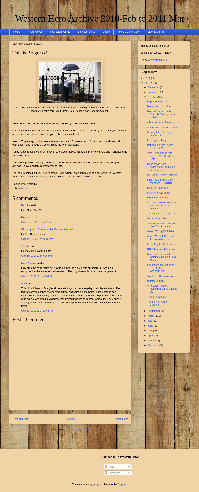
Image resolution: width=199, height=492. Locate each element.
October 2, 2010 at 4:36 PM (36, 255)
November (154, 92)
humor (25, 188)
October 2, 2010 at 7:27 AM (36, 222)
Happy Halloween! (157, 101)
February (153, 345)
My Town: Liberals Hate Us (162, 174)
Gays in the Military (157, 218)
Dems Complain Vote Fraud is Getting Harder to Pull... (161, 114)
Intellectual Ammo (60, 31)
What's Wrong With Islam (161, 231)
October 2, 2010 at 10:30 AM (37, 238)
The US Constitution (129, 31)
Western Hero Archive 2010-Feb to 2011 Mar (99, 18)
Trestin (25, 246)
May (150, 330)
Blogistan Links (86, 31)
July (150, 320)
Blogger (122, 484)
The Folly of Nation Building (157, 303)
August (152, 315)
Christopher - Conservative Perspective (44, 229)
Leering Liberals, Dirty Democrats (159, 134)
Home (16, 31)
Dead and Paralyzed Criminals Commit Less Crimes (161, 257)
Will (23, 283)
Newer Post (20, 419)
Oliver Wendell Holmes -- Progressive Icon (161, 238)
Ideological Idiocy (156, 140)
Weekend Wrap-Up (157, 197)
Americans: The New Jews (162, 127)
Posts (109, 466)
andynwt (97, 484)
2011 (148, 78)
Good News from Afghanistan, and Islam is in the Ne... (161, 167)
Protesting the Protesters (161, 244)
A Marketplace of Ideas (160, 122)
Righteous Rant (155, 280)
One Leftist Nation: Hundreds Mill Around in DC (162, 288)
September (154, 310)
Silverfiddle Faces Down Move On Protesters (160, 181)
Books (106, 31)
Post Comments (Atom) (78, 429)
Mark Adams (28, 263)
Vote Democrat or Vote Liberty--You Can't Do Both (160, 155)
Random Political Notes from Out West (160, 146)
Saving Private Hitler (158, 192)
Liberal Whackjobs (157, 187)
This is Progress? (29, 53)
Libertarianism (156, 31)
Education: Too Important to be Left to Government (161, 267)
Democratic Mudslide (158, 106)
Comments (112, 472)
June (151, 325)
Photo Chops (35, 31)
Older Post (121, 419)
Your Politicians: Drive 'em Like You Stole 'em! (161, 225)
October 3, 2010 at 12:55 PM (37, 310)
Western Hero (159, 59)
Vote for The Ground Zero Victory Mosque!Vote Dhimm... (161, 205)
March (151, 340)
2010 (148, 83)
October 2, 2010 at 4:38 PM (36, 276)
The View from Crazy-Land (162, 213)
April (151, 335)
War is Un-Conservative (160, 276)
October (152, 97)
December (154, 87)
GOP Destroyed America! (161, 249)
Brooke (25, 205)
